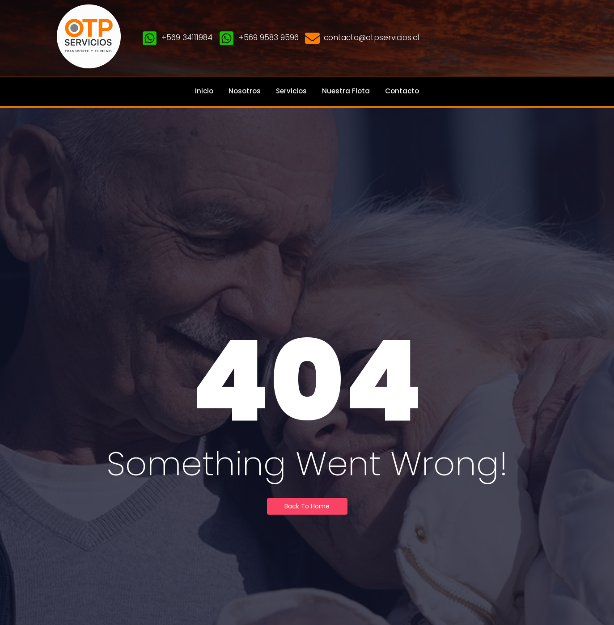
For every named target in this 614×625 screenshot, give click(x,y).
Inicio (204, 91)
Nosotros (245, 91)
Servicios (291, 91)
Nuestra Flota (346, 91)
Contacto (402, 91)
